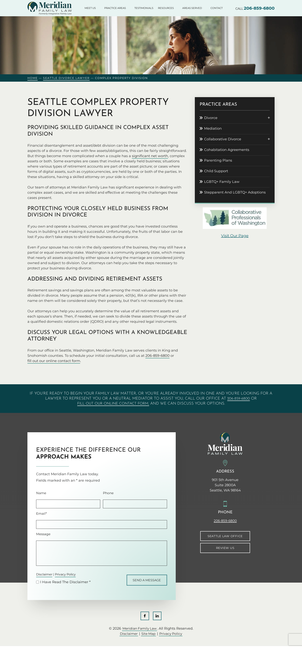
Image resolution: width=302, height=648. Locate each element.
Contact (216, 8)
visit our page (235, 235)
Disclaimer (45, 574)
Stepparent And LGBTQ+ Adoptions (235, 192)
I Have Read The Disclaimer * (65, 583)
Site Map (148, 635)
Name (41, 493)
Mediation (213, 128)
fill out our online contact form (53, 361)
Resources (166, 8)
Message (43, 534)
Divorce (210, 118)
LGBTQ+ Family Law (221, 182)
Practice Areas (115, 8)
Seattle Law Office (225, 536)
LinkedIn (157, 617)
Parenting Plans (218, 160)
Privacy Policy (69, 574)
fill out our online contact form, (113, 404)
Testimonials (143, 8)
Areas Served (192, 8)
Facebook (144, 617)
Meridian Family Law (139, 630)
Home (32, 78)
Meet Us (90, 8)
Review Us (225, 548)
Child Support (216, 171)
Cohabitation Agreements (226, 150)
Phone (108, 493)
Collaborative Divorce (222, 139)
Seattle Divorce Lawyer (66, 78)
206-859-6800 (259, 8)
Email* (41, 513)
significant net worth (150, 156)
